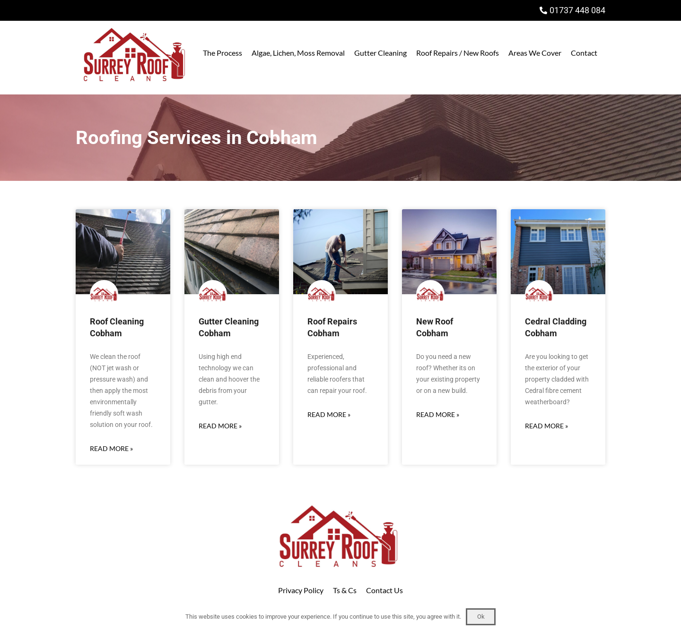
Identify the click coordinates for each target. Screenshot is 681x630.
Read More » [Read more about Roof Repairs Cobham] (328, 414)
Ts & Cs (345, 590)
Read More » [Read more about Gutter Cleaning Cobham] (220, 426)
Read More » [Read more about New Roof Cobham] (437, 414)
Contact (584, 52)
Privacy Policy (300, 590)
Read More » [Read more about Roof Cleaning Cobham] (111, 448)
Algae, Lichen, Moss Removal (298, 52)
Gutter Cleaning (380, 52)
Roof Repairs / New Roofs (457, 52)
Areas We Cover (534, 52)
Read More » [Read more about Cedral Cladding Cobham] (546, 426)
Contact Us (384, 590)
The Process (222, 52)
